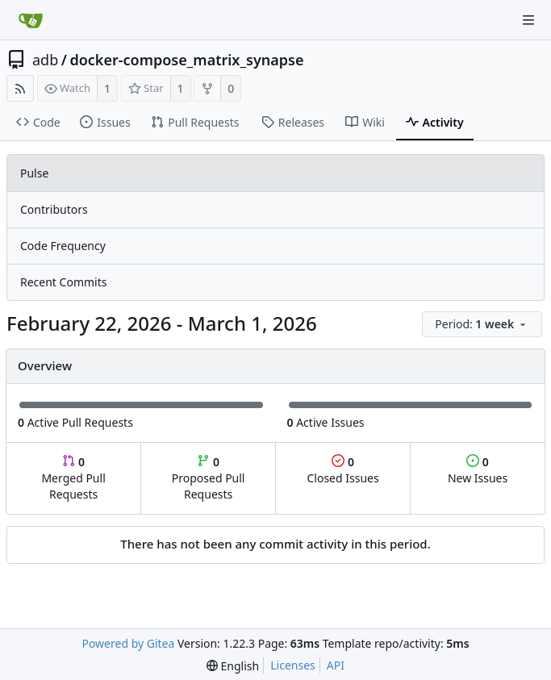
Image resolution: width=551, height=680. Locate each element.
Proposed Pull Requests (208, 478)
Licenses (292, 665)
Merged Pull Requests (73, 478)
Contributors (54, 209)
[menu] (483, 324)
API (335, 665)
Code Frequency (63, 245)
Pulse (34, 173)
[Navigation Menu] (528, 20)
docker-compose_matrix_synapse (186, 60)
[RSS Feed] (20, 88)
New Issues (477, 470)
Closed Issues (342, 470)
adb (45, 60)
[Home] (30, 20)
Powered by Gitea (127, 643)
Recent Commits (63, 282)
